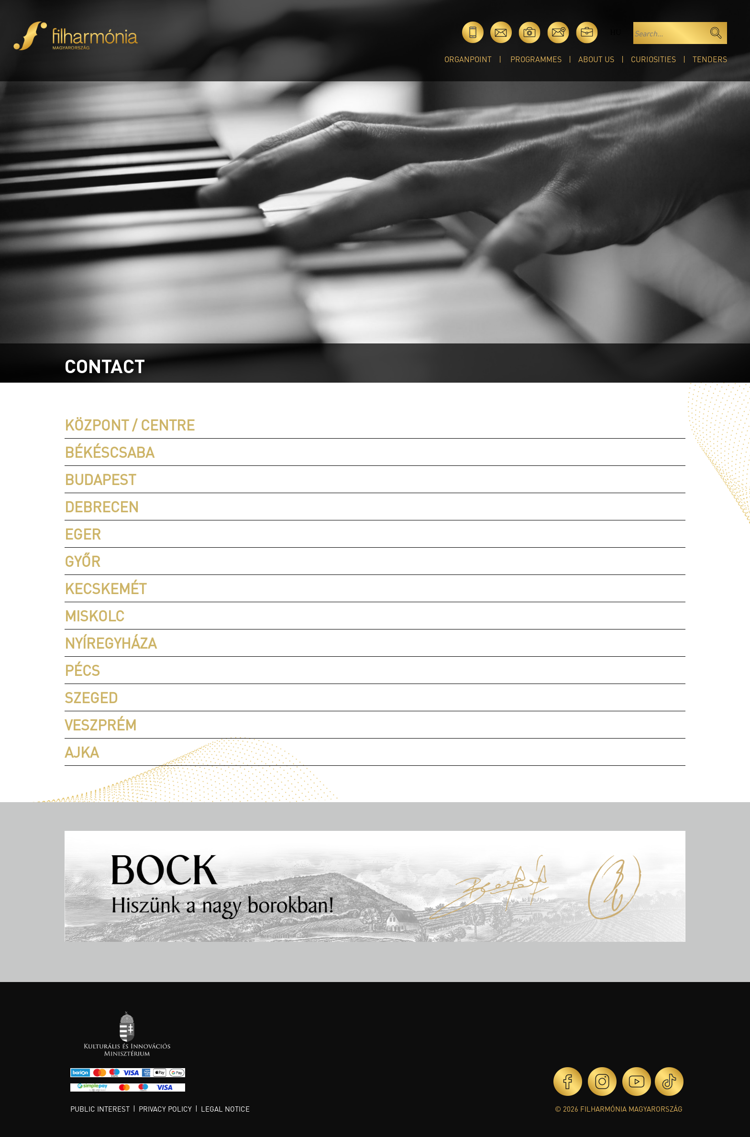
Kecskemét (105, 588)
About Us (596, 59)
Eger (83, 534)
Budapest (100, 479)
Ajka (82, 752)
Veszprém (100, 725)
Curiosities (653, 59)
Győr (82, 561)
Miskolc (94, 616)
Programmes (536, 59)
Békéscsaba (109, 452)
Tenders (710, 59)
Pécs (82, 670)
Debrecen (102, 506)
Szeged (91, 697)
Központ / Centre (130, 425)
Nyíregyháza (110, 643)
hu (615, 32)
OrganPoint (468, 59)
